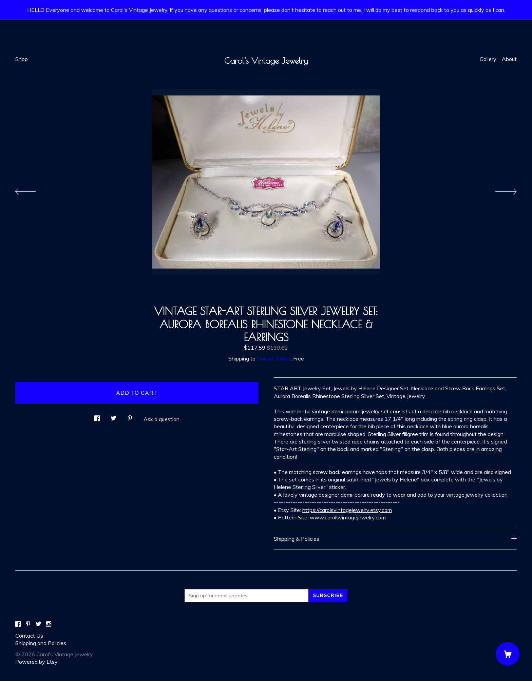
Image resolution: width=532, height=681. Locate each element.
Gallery (488, 59)
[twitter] (38, 624)
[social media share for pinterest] (130, 416)
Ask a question (161, 419)
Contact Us (29, 635)
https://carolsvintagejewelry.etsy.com (347, 510)
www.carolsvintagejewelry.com (348, 517)
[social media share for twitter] (113, 416)
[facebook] (18, 624)
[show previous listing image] (32, 190)
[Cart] (507, 654)
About (509, 59)
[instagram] (48, 624)
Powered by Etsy (36, 661)
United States (274, 358)
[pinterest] (28, 624)
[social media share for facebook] (97, 416)
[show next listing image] (500, 190)
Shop (21, 59)
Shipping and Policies (40, 643)
